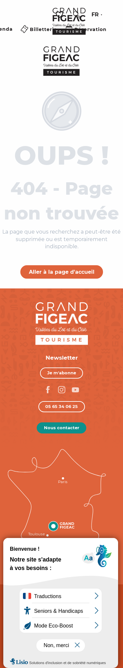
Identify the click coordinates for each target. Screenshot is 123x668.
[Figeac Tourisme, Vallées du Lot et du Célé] (61, 61)
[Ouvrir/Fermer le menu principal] (39, 36)
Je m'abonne (61, 372)
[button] (77, 14)
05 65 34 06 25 (61, 406)
